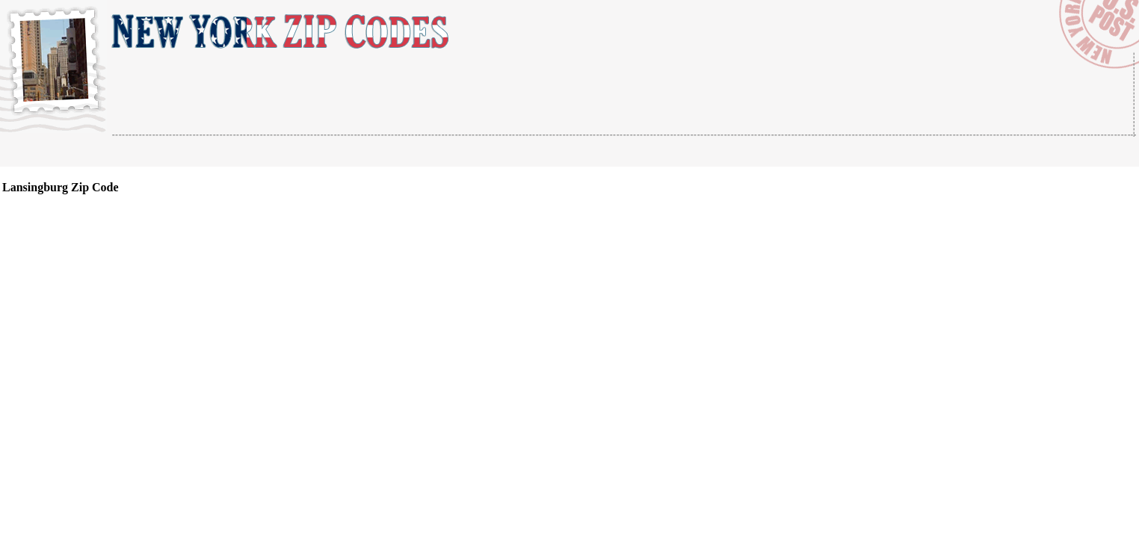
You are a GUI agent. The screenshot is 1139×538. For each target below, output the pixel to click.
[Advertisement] (287, 152)
